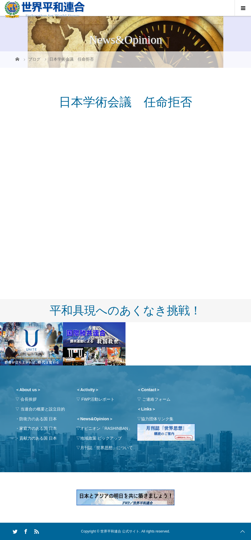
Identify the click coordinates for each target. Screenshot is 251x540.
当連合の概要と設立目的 (42, 409)
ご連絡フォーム (156, 399)
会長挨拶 (28, 399)
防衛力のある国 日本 (38, 419)
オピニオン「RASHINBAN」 (106, 428)
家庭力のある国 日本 (38, 428)
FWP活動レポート (98, 399)
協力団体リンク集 (157, 419)
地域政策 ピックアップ (101, 438)
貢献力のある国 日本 (38, 438)
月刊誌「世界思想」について (106, 447)
